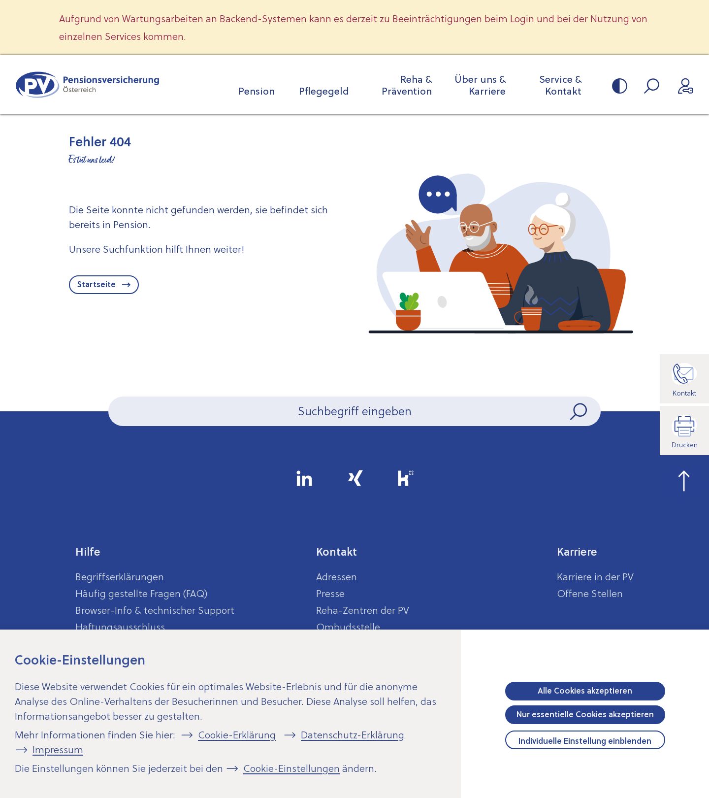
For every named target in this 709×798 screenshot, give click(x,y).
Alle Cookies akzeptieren (585, 690)
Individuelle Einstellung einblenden (584, 740)
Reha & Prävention (407, 85)
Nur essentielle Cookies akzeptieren (585, 714)
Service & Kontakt (560, 85)
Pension (256, 91)
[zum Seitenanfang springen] (684, 480)
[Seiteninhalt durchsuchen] (354, 411)
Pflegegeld (324, 91)
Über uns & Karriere (480, 85)
